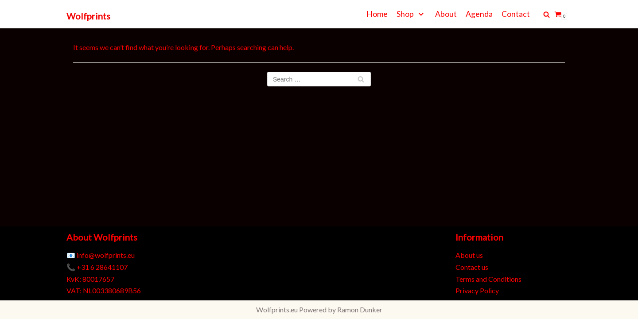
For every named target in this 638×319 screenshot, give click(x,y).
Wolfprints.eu (277, 309)
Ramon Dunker (359, 309)
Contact (516, 14)
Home (377, 14)
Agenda (479, 14)
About (446, 14)
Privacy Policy (477, 290)
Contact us (471, 267)
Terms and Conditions (488, 279)
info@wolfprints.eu (106, 255)
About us (469, 255)
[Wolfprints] (88, 16)
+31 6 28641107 (102, 267)
